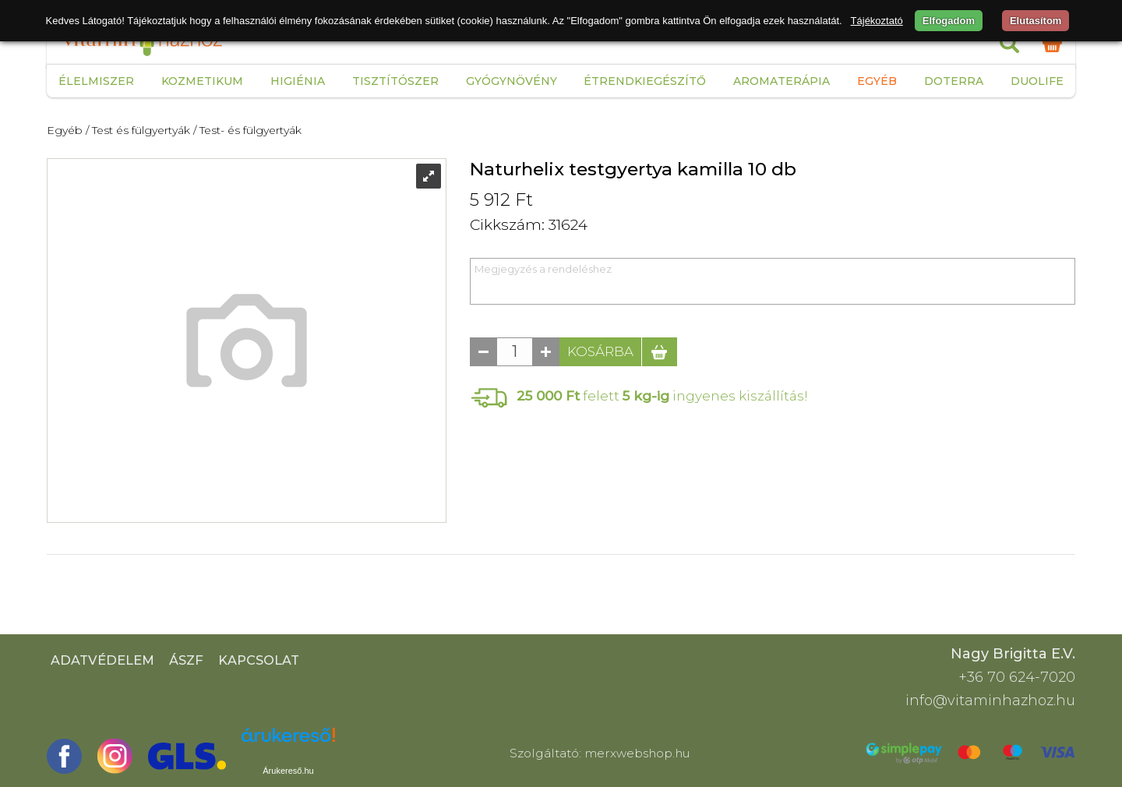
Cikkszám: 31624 (528, 225)
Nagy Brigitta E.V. (1013, 653)
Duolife (1037, 81)
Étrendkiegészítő (645, 81)
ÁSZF (186, 660)
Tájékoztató (877, 20)
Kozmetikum (202, 81)
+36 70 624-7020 (1016, 677)
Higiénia (297, 81)
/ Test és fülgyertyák (138, 130)
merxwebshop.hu (637, 753)
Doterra (953, 81)
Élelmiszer (96, 81)
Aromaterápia (781, 81)
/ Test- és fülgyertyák (247, 130)
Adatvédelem (102, 660)
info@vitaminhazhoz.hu (990, 700)
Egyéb (877, 81)
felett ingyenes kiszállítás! (662, 395)
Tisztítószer (395, 81)
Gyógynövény (511, 81)
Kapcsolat (258, 660)
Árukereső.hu (288, 770)
